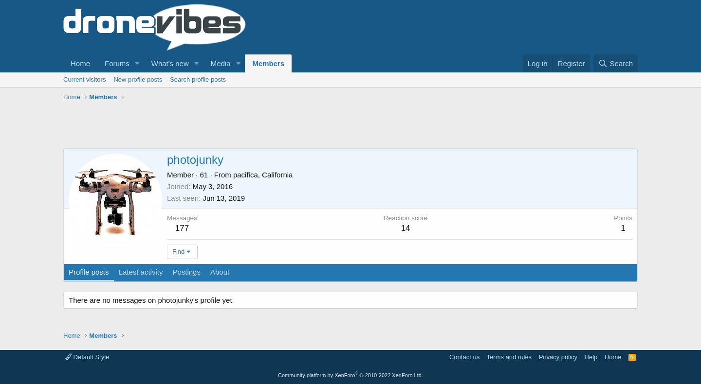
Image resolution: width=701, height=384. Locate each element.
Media (221, 63)
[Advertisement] (240, 126)
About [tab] (219, 272)
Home (80, 63)
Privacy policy (558, 357)
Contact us (464, 357)
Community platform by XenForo (350, 375)
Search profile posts (198, 79)
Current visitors (84, 79)
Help (591, 357)
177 (182, 228)
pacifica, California (263, 175)
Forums (117, 63)
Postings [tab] (186, 272)
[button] (137, 63)
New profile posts (137, 79)
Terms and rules (509, 357)
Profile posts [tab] (89, 272)
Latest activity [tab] (141, 272)
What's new (170, 63)
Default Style (87, 357)
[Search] (615, 63)
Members (268, 63)
